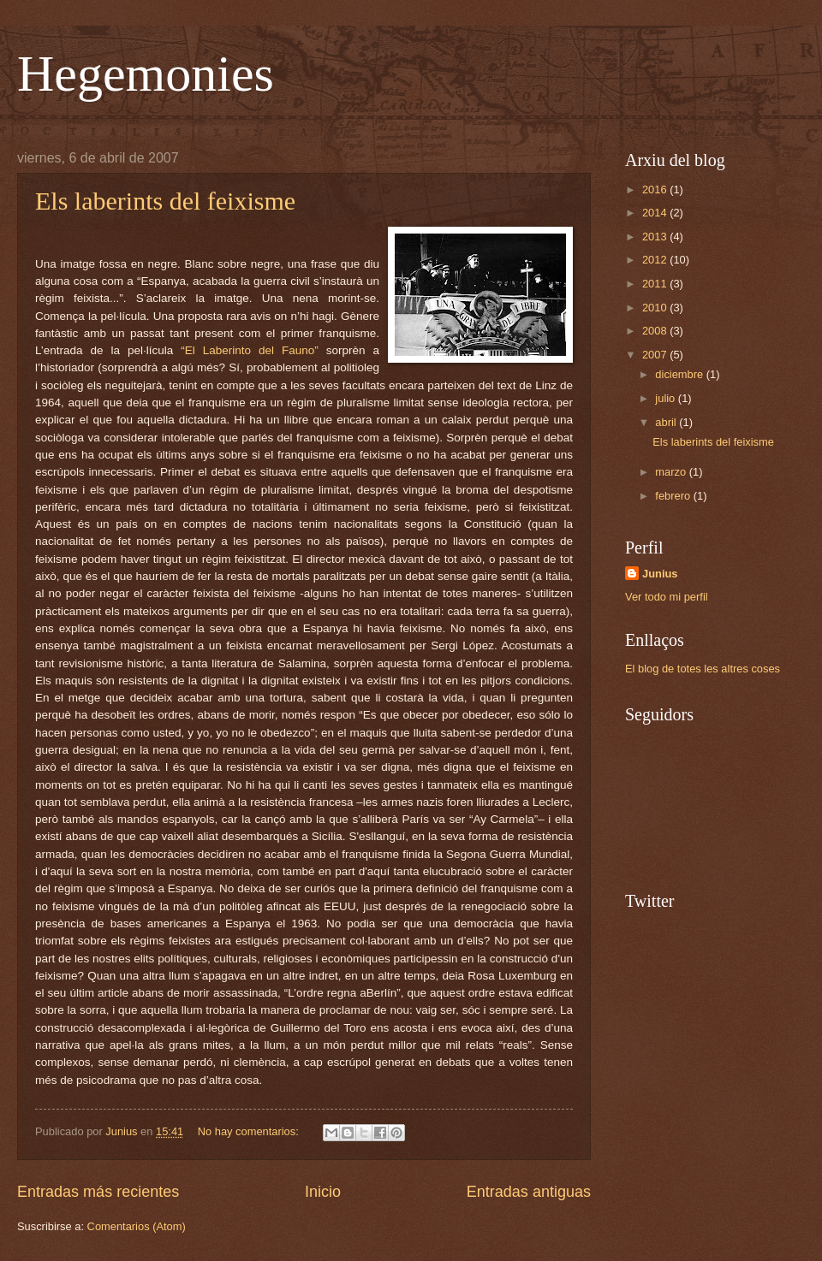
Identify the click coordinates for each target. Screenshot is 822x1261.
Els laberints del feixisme (165, 200)
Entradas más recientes (98, 1191)
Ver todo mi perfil (666, 596)
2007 (656, 354)
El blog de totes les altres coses (702, 668)
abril (667, 422)
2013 (656, 236)
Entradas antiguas (529, 1191)
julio (666, 398)
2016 (656, 189)
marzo (671, 471)
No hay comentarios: (250, 1131)
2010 (656, 307)
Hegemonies (145, 73)
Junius (660, 573)
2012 (656, 259)
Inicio (323, 1191)
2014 (656, 212)
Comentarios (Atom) (136, 1226)
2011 (656, 283)
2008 (656, 330)
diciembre (680, 374)
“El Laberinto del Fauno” (250, 350)
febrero (674, 495)
